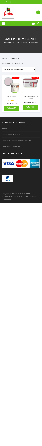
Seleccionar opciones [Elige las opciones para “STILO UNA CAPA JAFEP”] (31, 107)
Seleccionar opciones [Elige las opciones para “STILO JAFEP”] (11, 108)
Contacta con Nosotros (11, 134)
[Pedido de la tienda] (19, 69)
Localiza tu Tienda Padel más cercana (16, 141)
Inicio (6, 42)
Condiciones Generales (11, 147)
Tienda (4, 128)
